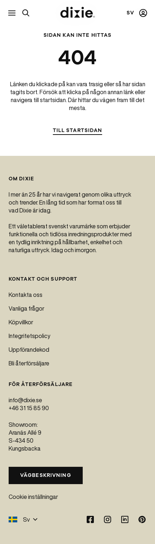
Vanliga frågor (26, 308)
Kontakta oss (25, 294)
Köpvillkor (21, 322)
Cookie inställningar (33, 496)
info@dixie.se (25, 400)
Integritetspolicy (29, 336)
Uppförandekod (29, 349)
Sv (23, 519)
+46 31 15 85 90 (29, 408)
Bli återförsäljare (29, 363)
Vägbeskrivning (45, 475)
